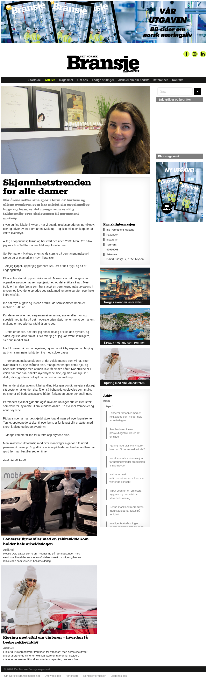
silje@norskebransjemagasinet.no (175, 261)
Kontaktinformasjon (94, 675)
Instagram (112, 239)
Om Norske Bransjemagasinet (22, 675)
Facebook (112, 234)
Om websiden (52, 675)
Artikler (50, 80)
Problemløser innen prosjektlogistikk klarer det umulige (124, 433)
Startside (34, 80)
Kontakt (177, 80)
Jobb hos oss (119, 675)
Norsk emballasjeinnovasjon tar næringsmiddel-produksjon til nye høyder (127, 462)
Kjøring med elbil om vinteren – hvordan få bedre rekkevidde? (127, 447)
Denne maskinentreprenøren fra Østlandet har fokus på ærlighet (126, 510)
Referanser (160, 80)
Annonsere (72, 675)
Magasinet (66, 80)
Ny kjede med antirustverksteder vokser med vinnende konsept (127, 478)
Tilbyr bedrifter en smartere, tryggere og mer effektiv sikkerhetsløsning (125, 494)
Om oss (82, 80)
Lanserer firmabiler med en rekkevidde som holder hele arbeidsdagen (125, 416)
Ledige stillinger (103, 80)
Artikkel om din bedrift (133, 80)
